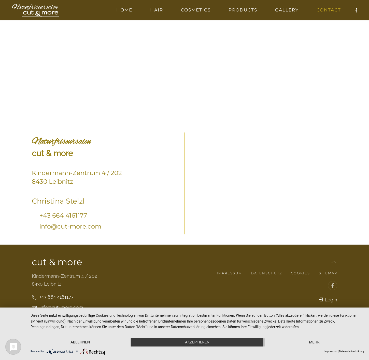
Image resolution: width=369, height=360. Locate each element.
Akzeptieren (197, 342)
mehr (314, 342)
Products (243, 9)
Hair (156, 9)
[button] (333, 261)
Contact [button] (329, 9)
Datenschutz (266, 273)
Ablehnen (80, 342)
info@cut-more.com (70, 226)
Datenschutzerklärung (351, 351)
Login (327, 299)
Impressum (229, 273)
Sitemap (328, 273)
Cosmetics (196, 9)
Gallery (287, 9)
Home (124, 9)
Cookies (300, 273)
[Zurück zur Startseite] (35, 10)
